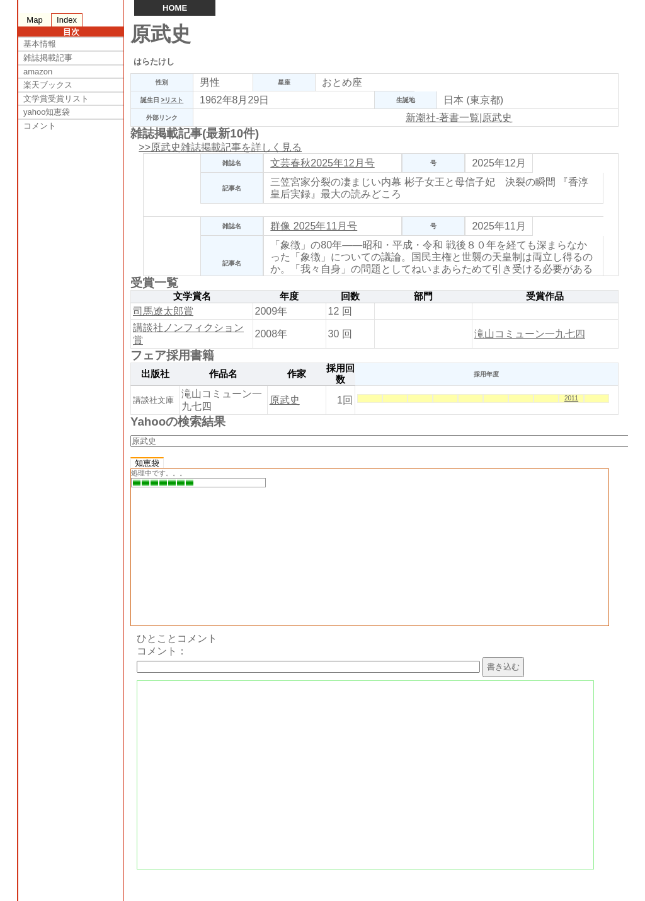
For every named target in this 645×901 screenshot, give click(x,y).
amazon (37, 71)
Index (67, 20)
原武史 (285, 400)
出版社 (155, 374)
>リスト (172, 99)
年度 (289, 296)
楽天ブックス (47, 85)
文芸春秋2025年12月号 (322, 163)
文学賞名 (192, 296)
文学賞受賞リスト (56, 98)
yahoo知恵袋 (46, 112)
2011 (571, 398)
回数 (350, 296)
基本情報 (39, 44)
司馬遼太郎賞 (163, 311)
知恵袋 (147, 463)
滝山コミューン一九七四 (529, 333)
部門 (423, 296)
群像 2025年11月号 (313, 226)
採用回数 (340, 374)
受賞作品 (545, 296)
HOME (175, 8)
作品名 (223, 374)
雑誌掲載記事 (47, 57)
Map (34, 20)
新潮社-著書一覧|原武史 (459, 117)
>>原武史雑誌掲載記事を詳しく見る (220, 147)
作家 (296, 374)
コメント (39, 126)
